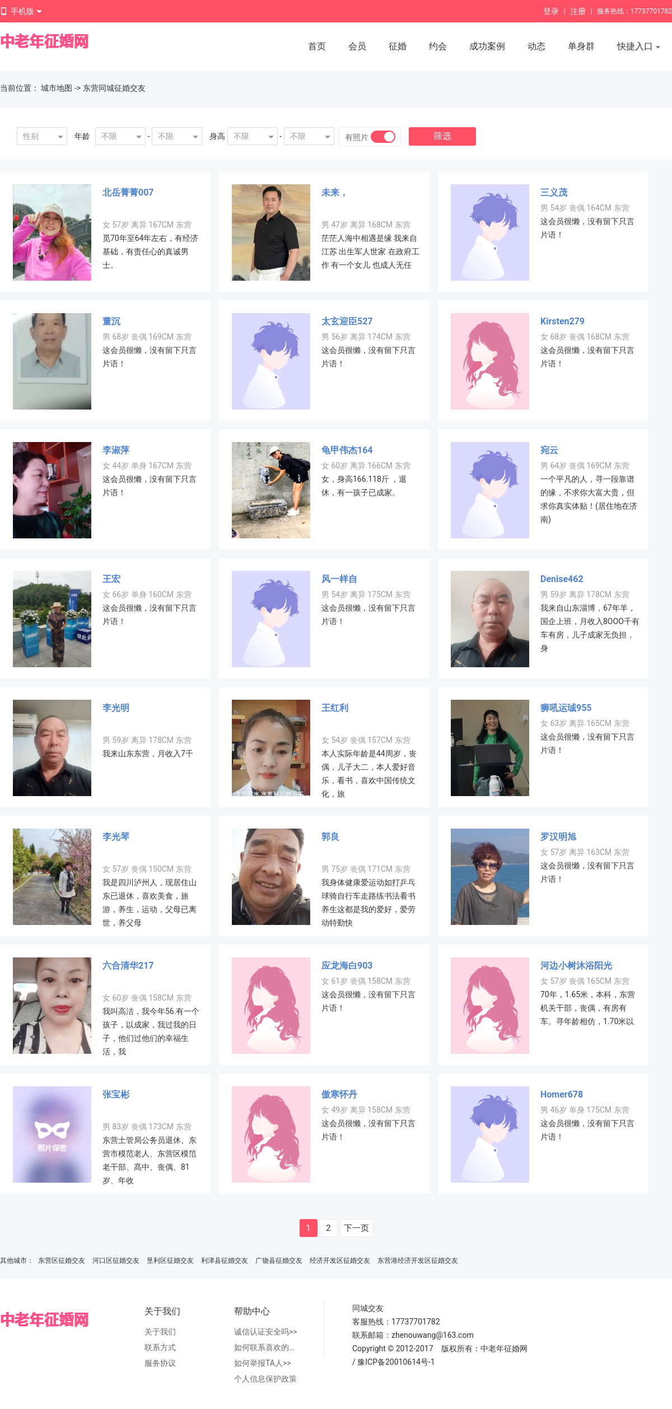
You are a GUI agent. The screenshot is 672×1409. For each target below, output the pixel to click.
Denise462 (562, 579)
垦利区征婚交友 (170, 1260)
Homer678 (561, 1094)
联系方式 (160, 1347)
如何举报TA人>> (262, 1363)
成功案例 (487, 46)
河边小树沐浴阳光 (576, 965)
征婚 (398, 46)
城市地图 (56, 87)
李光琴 (115, 836)
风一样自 (339, 579)
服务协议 (160, 1363)
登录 (551, 11)
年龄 (82, 136)
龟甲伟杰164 (347, 450)
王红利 (334, 708)
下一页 (356, 1228)
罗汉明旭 (558, 836)
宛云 (549, 450)
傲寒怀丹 (339, 1094)
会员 (357, 46)
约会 (438, 46)
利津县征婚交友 (224, 1260)
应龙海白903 (347, 965)
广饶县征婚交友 (278, 1260)
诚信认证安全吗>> (265, 1331)
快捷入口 (639, 47)
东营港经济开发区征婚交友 (417, 1260)
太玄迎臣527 (347, 321)
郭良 (330, 836)
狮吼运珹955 (566, 708)
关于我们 (160, 1331)
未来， (334, 192)
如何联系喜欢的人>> (267, 1347)
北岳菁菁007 (128, 192)
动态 (536, 46)
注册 (578, 11)
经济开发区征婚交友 (340, 1260)
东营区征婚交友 (61, 1260)
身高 (217, 136)
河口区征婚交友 (115, 1260)
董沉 (111, 321)
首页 (317, 46)
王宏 (111, 579)
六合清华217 (128, 965)
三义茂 (553, 192)
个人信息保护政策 (265, 1378)
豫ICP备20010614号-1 (396, 1361)
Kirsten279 (562, 321)
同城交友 (368, 1308)
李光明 (115, 708)
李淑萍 (115, 450)
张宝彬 (115, 1094)
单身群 (581, 46)
